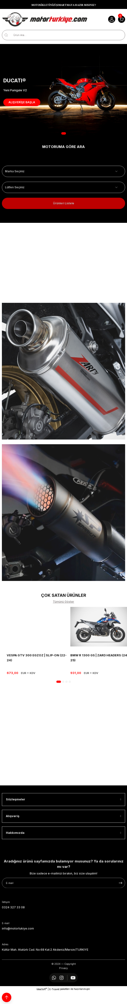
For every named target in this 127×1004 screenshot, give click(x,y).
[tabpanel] (63, 90)
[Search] (63, 35)
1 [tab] (63, 133)
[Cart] (121, 19)
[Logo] (45, 19)
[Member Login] (111, 19)
